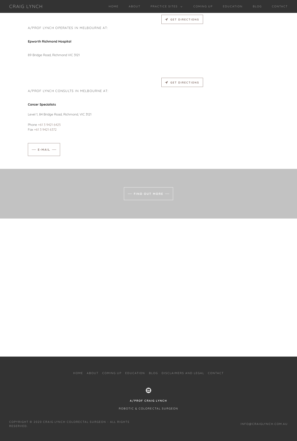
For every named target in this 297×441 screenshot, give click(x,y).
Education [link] (233, 6)
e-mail (44, 149)
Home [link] (114, 6)
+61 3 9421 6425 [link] (49, 125)
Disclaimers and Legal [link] (183, 373)
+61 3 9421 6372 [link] (45, 129)
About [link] (134, 6)
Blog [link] (257, 6)
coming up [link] (203, 6)
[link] (26, 7)
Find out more (148, 194)
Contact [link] (280, 6)
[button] (165, 6)
